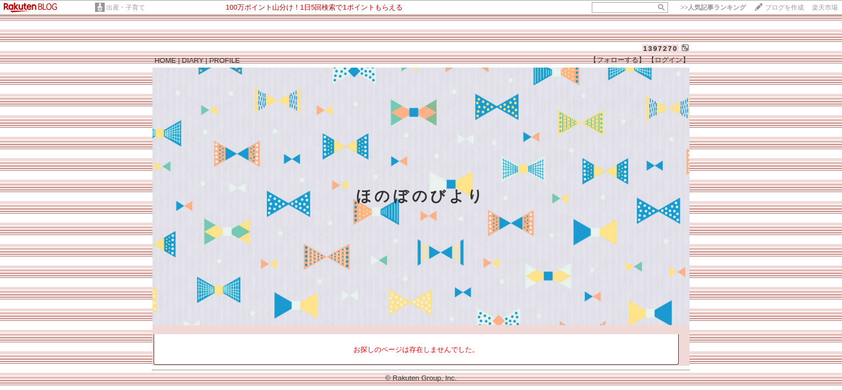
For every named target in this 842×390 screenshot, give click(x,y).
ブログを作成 (784, 7)
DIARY (193, 60)
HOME (165, 60)
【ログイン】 (668, 60)
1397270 (660, 49)
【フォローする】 (617, 60)
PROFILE (224, 60)
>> (713, 7)
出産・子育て (125, 7)
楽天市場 (825, 7)
